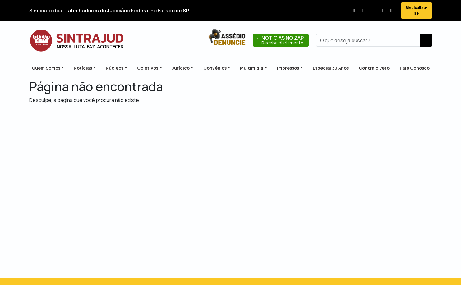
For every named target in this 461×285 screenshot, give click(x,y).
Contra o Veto (374, 68)
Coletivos (147, 68)
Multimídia (251, 68)
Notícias (83, 68)
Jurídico (181, 68)
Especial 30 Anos (331, 68)
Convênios (215, 68)
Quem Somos (46, 68)
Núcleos (114, 68)
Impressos (288, 68)
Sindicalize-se (416, 10)
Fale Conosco (415, 68)
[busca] (368, 40)
